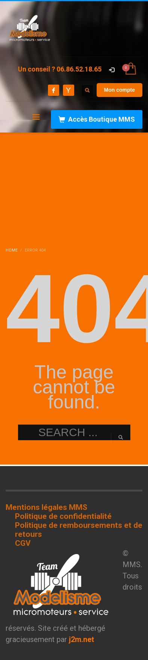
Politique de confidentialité (63, 516)
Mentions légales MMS (46, 507)
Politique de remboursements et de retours (78, 530)
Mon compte (119, 90)
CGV (23, 543)
